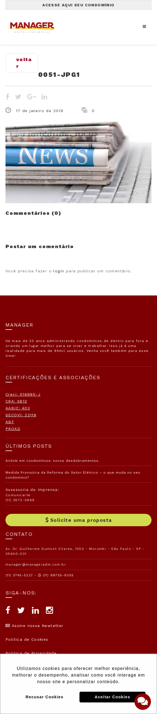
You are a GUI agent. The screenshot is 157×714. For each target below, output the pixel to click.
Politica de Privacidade (31, 653)
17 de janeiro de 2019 (39, 110)
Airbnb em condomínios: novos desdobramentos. (52, 461)
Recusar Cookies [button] (45, 697)
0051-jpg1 (59, 74)
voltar (24, 62)
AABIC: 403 (17, 408)
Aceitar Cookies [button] (112, 697)
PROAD (12, 429)
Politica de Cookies (26, 639)
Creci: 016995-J (22, 394)
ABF (9, 422)
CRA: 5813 (16, 401)
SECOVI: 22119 (20, 415)
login (58, 271)
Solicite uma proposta (78, 520)
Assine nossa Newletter (34, 625)
